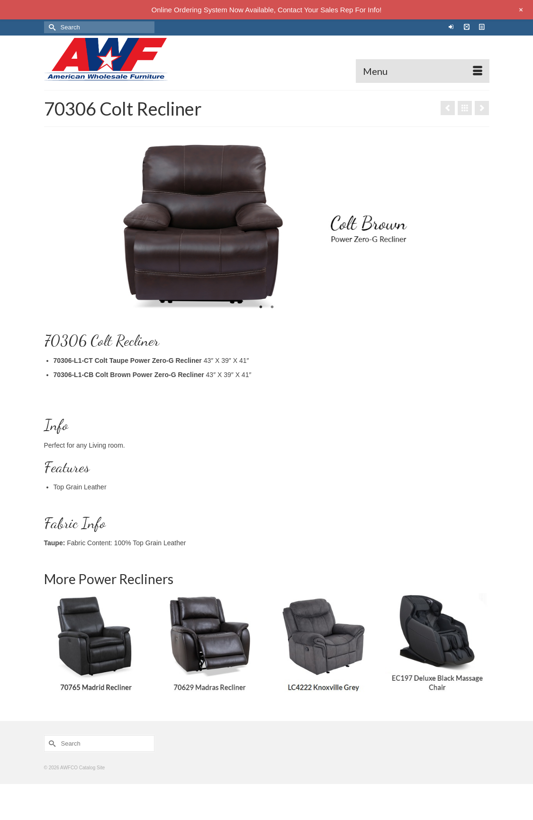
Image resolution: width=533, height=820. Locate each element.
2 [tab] (272, 307)
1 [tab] (261, 307)
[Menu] (422, 71)
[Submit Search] (51, 27)
